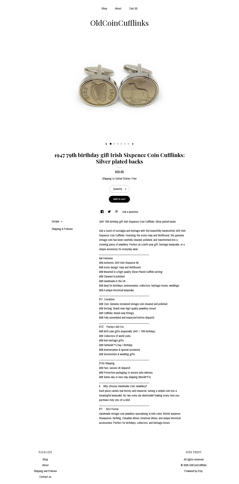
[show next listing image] (133, 144)
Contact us (45, 477)
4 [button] (121, 144)
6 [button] (128, 144)
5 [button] (125, 144)
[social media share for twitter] (110, 212)
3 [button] (118, 144)
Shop (104, 8)
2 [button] (114, 144)
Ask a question (130, 212)
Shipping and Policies (45, 471)
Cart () (133, 8)
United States (122, 178)
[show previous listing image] (106, 144)
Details (57, 221)
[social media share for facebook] (102, 212)
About (118, 8)
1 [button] (111, 144)
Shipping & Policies (62, 229)
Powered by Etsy (193, 471)
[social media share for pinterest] (117, 212)
